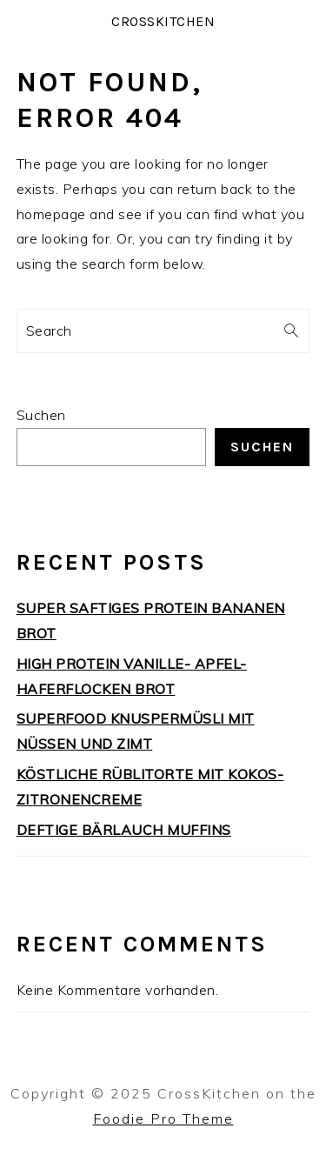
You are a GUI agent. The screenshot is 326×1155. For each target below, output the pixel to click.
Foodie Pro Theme (163, 1118)
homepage (51, 214)
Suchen (41, 415)
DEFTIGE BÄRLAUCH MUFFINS (124, 829)
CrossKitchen (163, 21)
